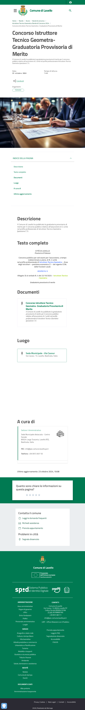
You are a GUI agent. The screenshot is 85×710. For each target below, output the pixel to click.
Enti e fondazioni (25, 615)
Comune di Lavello (41, 10)
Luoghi (25, 624)
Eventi (25, 678)
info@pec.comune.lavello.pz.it (55, 618)
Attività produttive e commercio (25, 642)
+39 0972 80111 (55, 615)
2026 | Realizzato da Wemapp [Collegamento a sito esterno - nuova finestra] (42, 708)
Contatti (55, 602)
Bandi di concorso (38, 21)
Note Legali (52, 702)
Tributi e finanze (25, 657)
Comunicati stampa (25, 675)
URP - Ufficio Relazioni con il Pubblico (55, 622)
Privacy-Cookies (39, 702)
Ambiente (25, 660)
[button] (70, 2)
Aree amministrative (25, 606)
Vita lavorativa (25, 639)
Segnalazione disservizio (55, 636)
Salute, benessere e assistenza (25, 663)
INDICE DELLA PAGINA (23, 158)
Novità (21, 21)
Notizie (25, 672)
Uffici (25, 612)
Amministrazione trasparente (25, 691)
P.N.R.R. (55, 642)
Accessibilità (55, 639)
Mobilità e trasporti (25, 651)
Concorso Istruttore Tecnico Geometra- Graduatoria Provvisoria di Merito (37, 26)
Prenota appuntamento (55, 630)
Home (14, 21)
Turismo (25, 648)
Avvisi (28, 21)
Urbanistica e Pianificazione (25, 645)
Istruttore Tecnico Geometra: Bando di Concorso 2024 (30, 23)
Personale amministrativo (25, 621)
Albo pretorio (25, 688)
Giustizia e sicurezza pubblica (25, 654)
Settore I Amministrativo (31, 430)
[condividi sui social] (18, 81)
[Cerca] (70, 10)
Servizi (25, 629)
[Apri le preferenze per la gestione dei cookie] (4, 706)
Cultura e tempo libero (25, 636)
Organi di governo (25, 609)
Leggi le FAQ (55, 633)
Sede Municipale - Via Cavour (40, 353)
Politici (25, 618)
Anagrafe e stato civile (25, 633)
